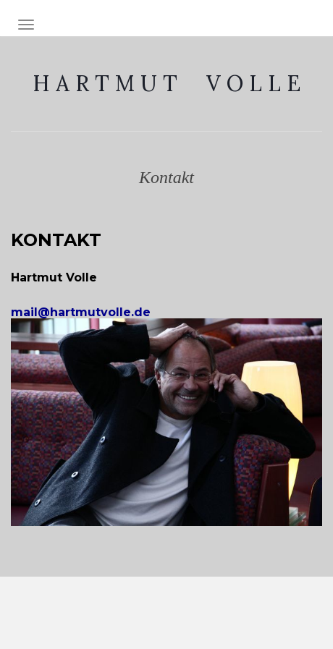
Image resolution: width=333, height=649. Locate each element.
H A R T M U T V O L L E (166, 83)
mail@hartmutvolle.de (91, 312)
